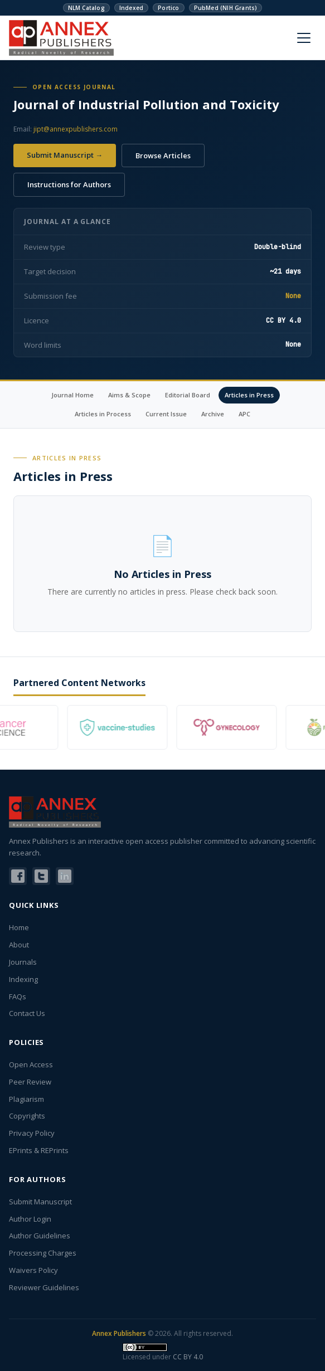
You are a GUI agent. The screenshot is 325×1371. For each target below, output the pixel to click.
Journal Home (72, 395)
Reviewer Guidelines (44, 1287)
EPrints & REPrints (39, 1150)
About (19, 945)
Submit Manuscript (40, 1202)
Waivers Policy (33, 1270)
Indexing (23, 979)
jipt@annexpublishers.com (75, 129)
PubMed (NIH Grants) (226, 8)
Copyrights (27, 1116)
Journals (23, 962)
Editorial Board (187, 395)
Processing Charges (42, 1253)
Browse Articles (163, 155)
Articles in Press (249, 395)
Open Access (31, 1064)
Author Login (30, 1219)
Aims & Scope (129, 395)
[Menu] (304, 38)
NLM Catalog (86, 8)
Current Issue (166, 414)
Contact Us (27, 1013)
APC (244, 414)
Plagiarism (26, 1099)
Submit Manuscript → (65, 155)
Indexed (131, 8)
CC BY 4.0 (188, 1357)
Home (19, 927)
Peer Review (30, 1082)
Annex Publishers (119, 1333)
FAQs (17, 996)
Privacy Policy (32, 1133)
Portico (168, 8)
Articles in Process (103, 414)
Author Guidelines (39, 1236)
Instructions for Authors (69, 184)
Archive (212, 414)
